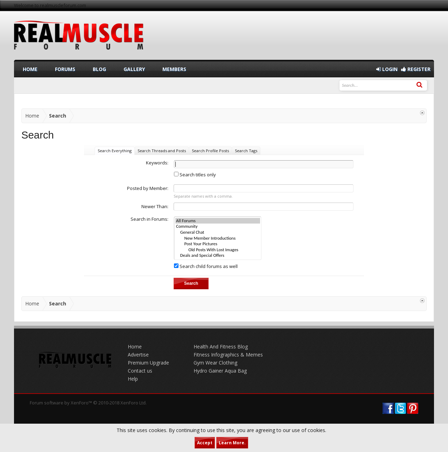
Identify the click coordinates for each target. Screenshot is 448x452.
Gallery (134, 69)
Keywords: (157, 163)
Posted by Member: (147, 188)
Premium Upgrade (148, 362)
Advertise (138, 354)
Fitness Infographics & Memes (228, 354)
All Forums (217, 221)
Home (30, 69)
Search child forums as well (206, 266)
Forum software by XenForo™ (88, 403)
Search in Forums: (149, 219)
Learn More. (232, 443)
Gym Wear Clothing (215, 362)
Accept (204, 443)
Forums (65, 69)
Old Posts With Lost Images (217, 250)
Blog (99, 69)
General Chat (217, 232)
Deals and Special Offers (217, 256)
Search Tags (246, 150)
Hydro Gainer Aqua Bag (220, 370)
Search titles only (195, 174)
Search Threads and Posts (162, 150)
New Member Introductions (217, 238)
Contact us (140, 370)
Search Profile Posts (210, 150)
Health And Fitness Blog (221, 346)
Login (387, 69)
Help (133, 378)
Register (415, 69)
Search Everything (115, 150)
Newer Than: (154, 206)
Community (217, 226)
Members (174, 69)
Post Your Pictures (217, 244)
